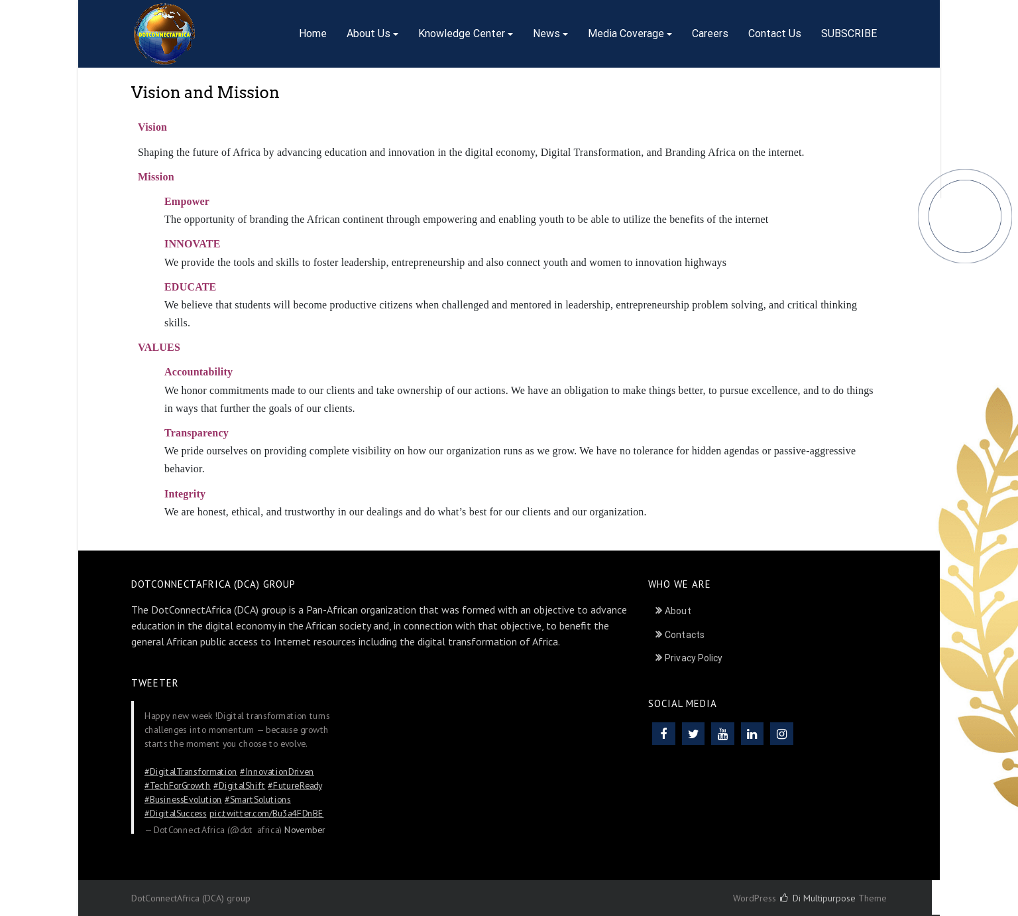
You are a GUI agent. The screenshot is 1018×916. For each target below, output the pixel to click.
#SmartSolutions (258, 799)
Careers (710, 33)
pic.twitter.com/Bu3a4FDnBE (266, 813)
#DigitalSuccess (175, 813)
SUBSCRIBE (849, 33)
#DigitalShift (239, 785)
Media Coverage (626, 33)
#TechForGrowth (177, 785)
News (546, 33)
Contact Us (774, 33)
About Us (368, 33)
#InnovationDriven (277, 771)
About (678, 611)
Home (313, 33)
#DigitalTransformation (190, 771)
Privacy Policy (693, 658)
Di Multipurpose (817, 898)
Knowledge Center (461, 33)
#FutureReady (295, 785)
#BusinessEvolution (183, 799)
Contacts (685, 634)
